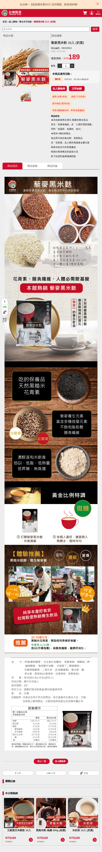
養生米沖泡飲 (25, 22)
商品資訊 (12, 166)
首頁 (5, 22)
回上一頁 (41, 761)
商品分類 (8, 35)
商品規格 (32, 166)
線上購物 (13, 22)
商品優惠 (57, 35)
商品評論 (52, 166)
